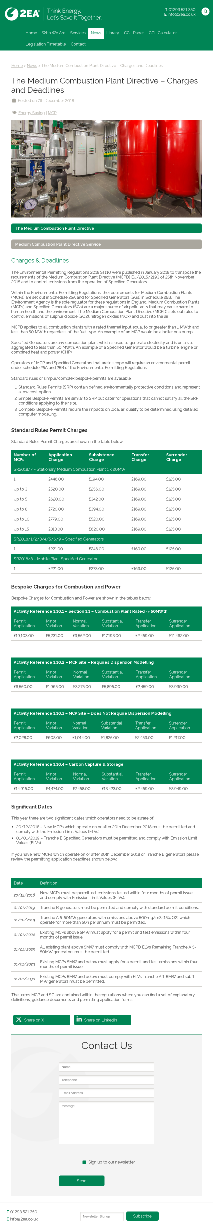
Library (112, 32)
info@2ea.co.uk (182, 14)
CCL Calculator (163, 32)
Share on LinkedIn (100, 1020)
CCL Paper (134, 32)
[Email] (102, 1216)
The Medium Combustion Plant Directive (54, 228)
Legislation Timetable (46, 44)
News (96, 32)
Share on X (34, 1020)
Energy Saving (31, 112)
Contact (78, 44)
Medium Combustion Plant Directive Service (58, 244)
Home (31, 32)
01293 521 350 (182, 9)
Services (78, 32)
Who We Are (53, 32)
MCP (52, 112)
